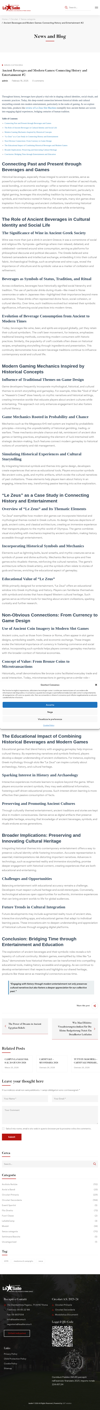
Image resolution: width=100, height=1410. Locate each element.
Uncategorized (50, 1242)
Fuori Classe (50, 1215)
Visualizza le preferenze (50, 719)
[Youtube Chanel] (64, 1392)
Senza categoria (28, 19)
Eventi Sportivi (50, 1205)
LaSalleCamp (50, 1221)
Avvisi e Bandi (50, 1189)
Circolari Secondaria (50, 1200)
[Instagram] (60, 1392)
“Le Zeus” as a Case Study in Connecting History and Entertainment (31, 137)
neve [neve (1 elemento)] (41, 1261)
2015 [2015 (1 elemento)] (6, 1261)
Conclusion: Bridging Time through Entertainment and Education (30, 154)
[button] (96, 685)
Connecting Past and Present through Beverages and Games (28, 123)
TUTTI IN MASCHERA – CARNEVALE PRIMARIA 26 (86, 1062)
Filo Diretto (50, 1210)
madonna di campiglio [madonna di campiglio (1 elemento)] (23, 1261)
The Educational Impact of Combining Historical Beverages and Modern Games (36, 145)
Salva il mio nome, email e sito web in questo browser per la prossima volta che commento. (48, 1128)
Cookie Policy (48, 725)
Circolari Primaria (50, 1195)
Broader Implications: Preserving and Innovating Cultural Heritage (31, 150)
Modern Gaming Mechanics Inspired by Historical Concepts (28, 132)
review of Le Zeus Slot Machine (41, 108)
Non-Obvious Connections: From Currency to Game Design (28, 141)
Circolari (14, 19)
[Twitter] (52, 1392)
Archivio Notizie (50, 1184)
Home (5, 19)
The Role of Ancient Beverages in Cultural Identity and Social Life (31, 128)
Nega (50, 712)
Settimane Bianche (50, 1236)
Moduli (50, 1226)
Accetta (50, 705)
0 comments (38, 81)
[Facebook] (56, 1392)
